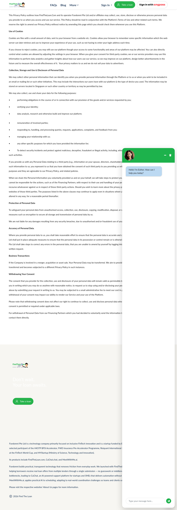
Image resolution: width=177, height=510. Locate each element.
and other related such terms (144, 19)
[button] (152, 4)
